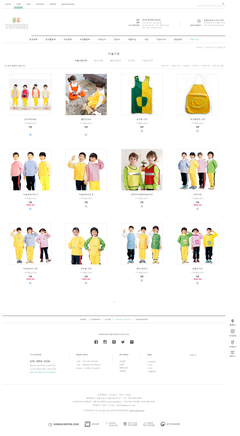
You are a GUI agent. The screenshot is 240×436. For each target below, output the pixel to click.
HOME (83, 319)
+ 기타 (149, 365)
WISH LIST (123, 368)
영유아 (117, 39)
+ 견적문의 (151, 361)
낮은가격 (165, 65)
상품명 (186, 65)
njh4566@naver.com (125, 405)
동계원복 (33, 39)
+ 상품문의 (151, 371)
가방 (146, 39)
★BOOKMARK (68, 4)
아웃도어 (102, 39)
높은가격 (176, 65)
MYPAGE (40, 4)
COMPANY (95, 319)
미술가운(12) (81, 60)
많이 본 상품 (218, 65)
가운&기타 (161, 39)
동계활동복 (50, 39)
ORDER (53, 4)
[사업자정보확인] (114, 402)
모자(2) (131, 60)
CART (28, 4)
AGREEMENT (142, 319)
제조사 (195, 65)
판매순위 (205, 65)
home (199, 47)
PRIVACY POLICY (123, 319)
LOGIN (8, 4)
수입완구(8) (147, 60)
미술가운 (221, 47)
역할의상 (132, 39)
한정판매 (178, 39)
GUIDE (108, 319)
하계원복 (68, 39)
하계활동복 (85, 39)
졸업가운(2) (115, 60)
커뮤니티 (194, 39)
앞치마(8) (98, 60)
